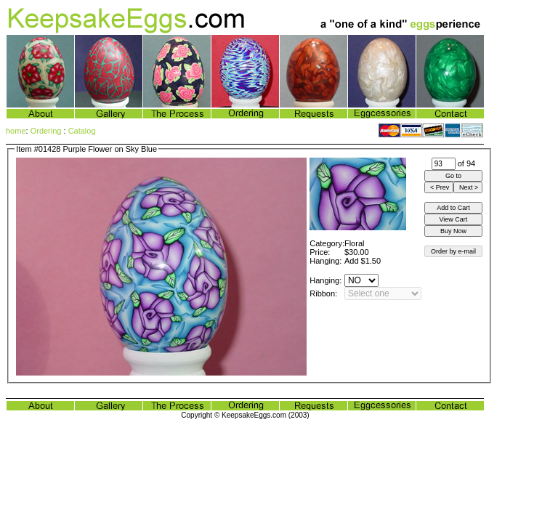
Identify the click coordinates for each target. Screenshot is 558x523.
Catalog (82, 130)
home (16, 130)
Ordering (46, 130)
